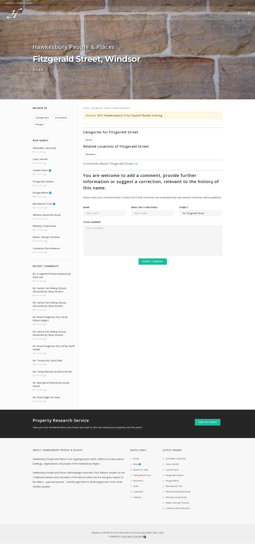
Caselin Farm (172, 470)
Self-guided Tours (160, 13)
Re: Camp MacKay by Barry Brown (52, 372)
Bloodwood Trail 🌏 (44, 204)
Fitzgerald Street (120, 108)
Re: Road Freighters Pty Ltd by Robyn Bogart (50, 319)
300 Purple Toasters (132, 537)
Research (185, 13)
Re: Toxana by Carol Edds (47, 360)
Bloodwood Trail (174, 486)
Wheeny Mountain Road (47, 215)
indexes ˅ (233, 13)
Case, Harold (40, 159)
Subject (183, 207)
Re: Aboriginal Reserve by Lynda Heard (51, 384)
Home (98, 13)
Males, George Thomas (46, 237)
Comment (215, 13)
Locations (61, 117)
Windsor (91, 154)
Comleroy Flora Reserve (46, 248)
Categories (97, 108)
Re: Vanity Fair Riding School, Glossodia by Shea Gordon (49, 290)
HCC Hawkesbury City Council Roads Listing (129, 115)
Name (86, 207)
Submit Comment (152, 261)
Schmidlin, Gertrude (44, 148)
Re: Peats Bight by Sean (46, 397)
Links (200, 13)
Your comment (92, 222)
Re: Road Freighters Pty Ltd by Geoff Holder (54, 348)
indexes (137, 497)
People (39, 124)
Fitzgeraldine (172, 480)
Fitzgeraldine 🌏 (42, 193)
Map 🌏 (112, 13)
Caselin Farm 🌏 (42, 170)
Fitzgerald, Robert (43, 181)
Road (107, 108)
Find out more (207, 422)
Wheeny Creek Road (44, 226)
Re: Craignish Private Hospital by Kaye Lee (52, 275)
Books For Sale (132, 13)
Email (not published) (144, 207)
